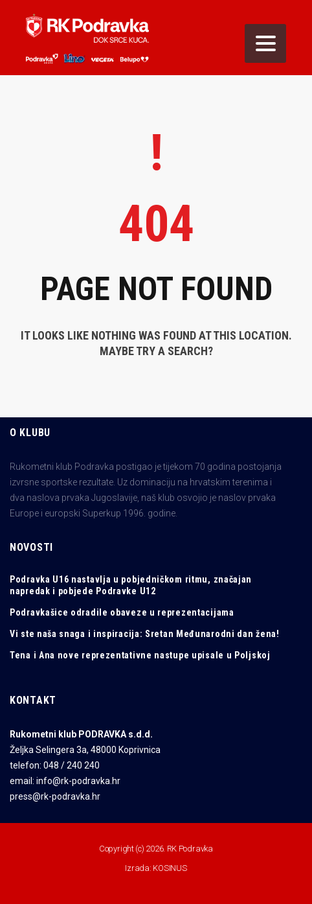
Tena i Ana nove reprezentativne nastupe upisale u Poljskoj (140, 655)
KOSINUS (170, 868)
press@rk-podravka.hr (55, 796)
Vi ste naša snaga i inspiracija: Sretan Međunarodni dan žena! (145, 634)
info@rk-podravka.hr (78, 781)
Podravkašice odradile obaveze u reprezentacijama (122, 612)
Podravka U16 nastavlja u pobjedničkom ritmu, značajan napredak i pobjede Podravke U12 (131, 585)
